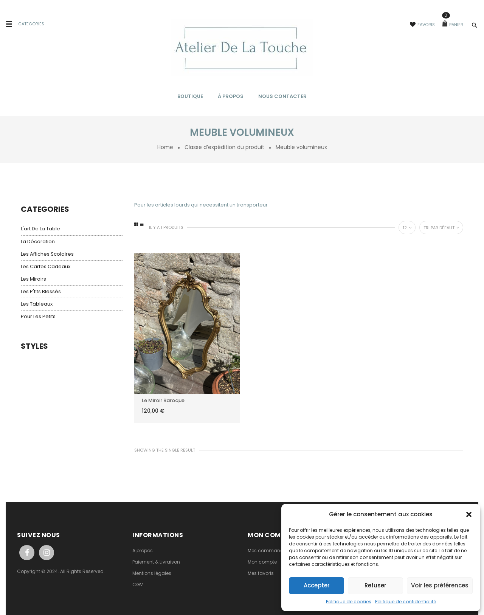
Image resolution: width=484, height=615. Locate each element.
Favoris (422, 25)
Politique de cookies (348, 601)
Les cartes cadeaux (45, 266)
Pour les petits (38, 316)
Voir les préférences (439, 585)
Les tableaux (37, 304)
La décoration (38, 241)
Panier (452, 25)
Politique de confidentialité (405, 601)
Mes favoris (261, 573)
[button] (469, 514)
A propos (142, 550)
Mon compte (262, 562)
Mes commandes (268, 550)
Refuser (375, 585)
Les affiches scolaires (47, 254)
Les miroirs (33, 279)
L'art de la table (40, 228)
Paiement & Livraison (156, 562)
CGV (137, 584)
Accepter (317, 585)
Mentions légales (151, 573)
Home (165, 147)
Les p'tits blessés (41, 291)
